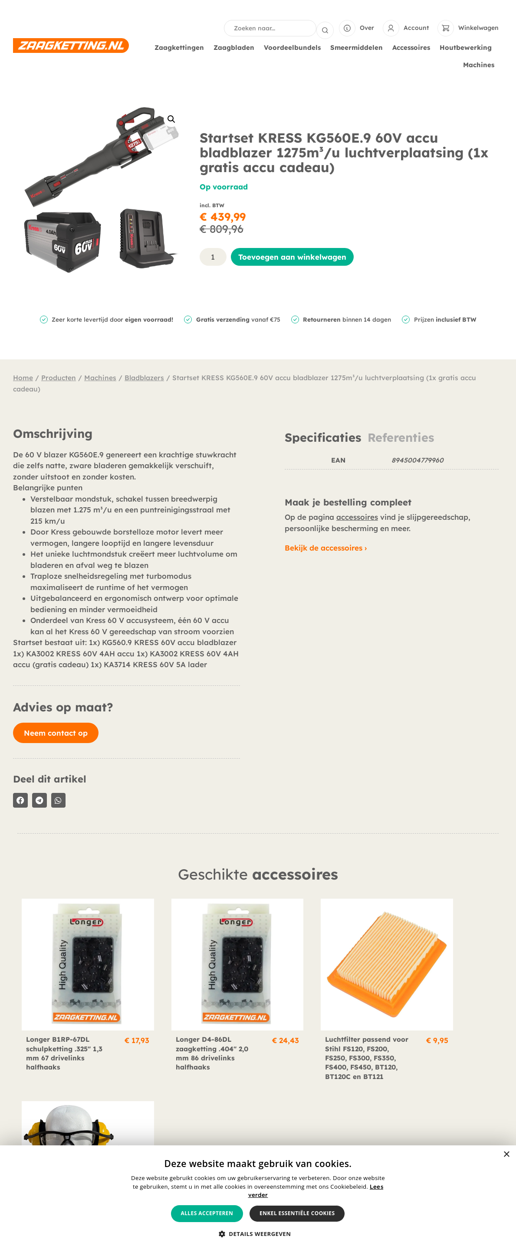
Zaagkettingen (181, 46)
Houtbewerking (468, 46)
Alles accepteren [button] (207, 1213)
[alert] (258, 1198)
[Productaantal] (213, 256)
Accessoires (413, 46)
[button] (171, 118)
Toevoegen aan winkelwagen (292, 256)
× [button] (506, 1154)
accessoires (357, 516)
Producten (58, 376)
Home (23, 376)
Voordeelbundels (294, 46)
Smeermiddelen (358, 46)
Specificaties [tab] (323, 437)
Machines (481, 64)
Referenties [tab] (401, 437)
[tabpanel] (392, 465)
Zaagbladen (236, 46)
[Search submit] (325, 27)
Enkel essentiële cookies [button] (297, 1213)
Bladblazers (144, 376)
